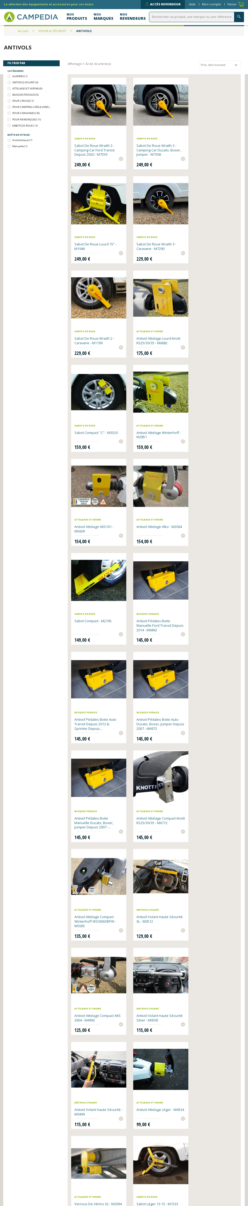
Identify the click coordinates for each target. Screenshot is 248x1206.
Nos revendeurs (84, 1171)
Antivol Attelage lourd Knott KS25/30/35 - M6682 (210, 237)
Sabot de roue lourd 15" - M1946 (211, 143)
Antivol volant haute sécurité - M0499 (206, 699)
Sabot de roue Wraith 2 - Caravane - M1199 (152, 237)
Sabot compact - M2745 (151, 414)
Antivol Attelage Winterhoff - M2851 (153, 327)
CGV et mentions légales (151, 1184)
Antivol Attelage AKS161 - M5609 (209, 327)
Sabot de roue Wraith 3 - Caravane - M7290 (95, 237)
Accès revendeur (163, 4)
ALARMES (19, 76)
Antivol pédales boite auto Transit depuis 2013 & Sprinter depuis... (96, 513)
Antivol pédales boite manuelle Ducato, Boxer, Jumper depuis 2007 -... (209, 513)
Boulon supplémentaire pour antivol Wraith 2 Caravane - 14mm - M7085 (152, 971)
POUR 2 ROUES (23, 101)
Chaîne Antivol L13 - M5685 (96, 877)
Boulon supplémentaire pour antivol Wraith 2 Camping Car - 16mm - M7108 (209, 973)
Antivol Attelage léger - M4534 (93, 789)
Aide (192, 4)
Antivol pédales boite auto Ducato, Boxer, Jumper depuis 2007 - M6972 (153, 513)
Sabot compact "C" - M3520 (96, 325)
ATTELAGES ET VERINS (27, 88)
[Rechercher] (197, 17)
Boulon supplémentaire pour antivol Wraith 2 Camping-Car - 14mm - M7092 (94, 1072)
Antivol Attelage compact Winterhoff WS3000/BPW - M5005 (153, 608)
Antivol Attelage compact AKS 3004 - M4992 (94, 699)
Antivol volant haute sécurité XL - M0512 (206, 605)
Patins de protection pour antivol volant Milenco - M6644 (153, 1070)
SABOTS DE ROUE (25, 125)
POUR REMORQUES (26, 119)
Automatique (22, 140)
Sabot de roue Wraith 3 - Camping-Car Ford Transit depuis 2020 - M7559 (95, 145)
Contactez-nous (84, 1184)
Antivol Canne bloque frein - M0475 (153, 879)
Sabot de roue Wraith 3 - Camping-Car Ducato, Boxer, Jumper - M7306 (152, 145)
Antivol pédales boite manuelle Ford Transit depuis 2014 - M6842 (207, 419)
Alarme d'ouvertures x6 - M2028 (94, 969)
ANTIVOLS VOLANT (25, 82)
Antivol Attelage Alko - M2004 (92, 417)
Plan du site (138, 1177)
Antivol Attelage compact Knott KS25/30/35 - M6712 (95, 605)
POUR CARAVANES (26, 113)
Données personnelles (90, 1190)
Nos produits (81, 1177)
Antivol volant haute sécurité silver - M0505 (150, 699)
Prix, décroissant (220, 65)
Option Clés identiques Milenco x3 (208, 879)
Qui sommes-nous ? (146, 1171)
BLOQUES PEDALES (25, 94)
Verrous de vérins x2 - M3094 (150, 789)
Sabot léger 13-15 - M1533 (211, 787)
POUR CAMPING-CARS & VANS (32, 107)
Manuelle (19, 146)
